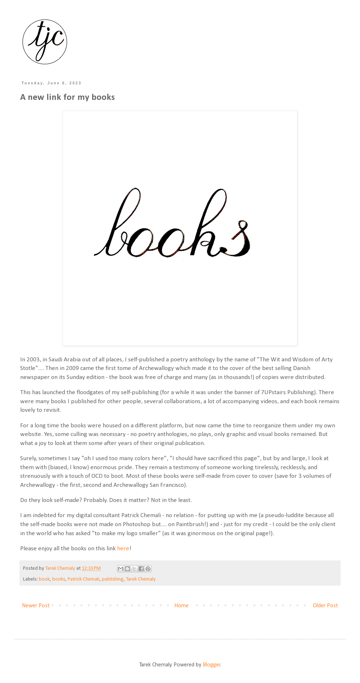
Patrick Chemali (83, 579)
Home (181, 606)
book (44, 579)
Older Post (325, 606)
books (58, 579)
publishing (112, 579)
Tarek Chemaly (141, 579)
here (123, 549)
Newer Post (36, 606)
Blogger (211, 665)
